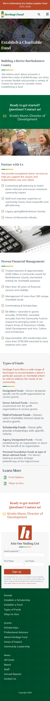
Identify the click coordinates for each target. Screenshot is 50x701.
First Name (9, 561)
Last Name (29, 561)
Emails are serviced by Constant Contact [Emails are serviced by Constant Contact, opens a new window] (24, 583)
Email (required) (12, 551)
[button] (39, 14)
